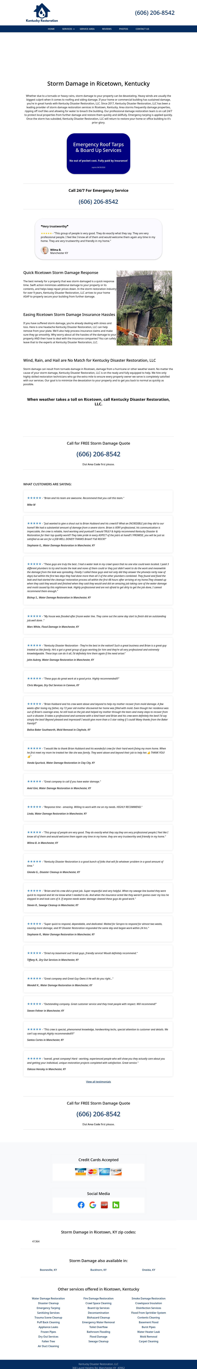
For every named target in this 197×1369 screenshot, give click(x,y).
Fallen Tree (48, 1306)
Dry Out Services (48, 1302)
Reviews (107, 28)
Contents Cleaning (149, 1283)
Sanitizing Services (48, 1278)
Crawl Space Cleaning (98, 1268)
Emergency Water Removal (98, 1287)
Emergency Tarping (48, 1273)
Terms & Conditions (108, 1356)
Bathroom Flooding (98, 1297)
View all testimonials (98, 1047)
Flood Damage (98, 1302)
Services (68, 29)
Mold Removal (148, 1302)
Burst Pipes (148, 1292)
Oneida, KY (148, 1235)
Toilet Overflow (98, 1292)
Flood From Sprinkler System (148, 1278)
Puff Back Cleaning (48, 1287)
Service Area (87, 28)
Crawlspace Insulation (148, 1268)
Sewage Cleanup (98, 1306)
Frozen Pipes (48, 1297)
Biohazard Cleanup (98, 1283)
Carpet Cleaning (148, 1306)
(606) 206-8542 (155, 12)
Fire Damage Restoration (98, 1264)
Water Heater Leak (148, 1297)
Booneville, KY (48, 1235)
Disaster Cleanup (48, 1268)
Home (51, 28)
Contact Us (142, 28)
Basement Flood (148, 1287)
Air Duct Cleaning (48, 1311)
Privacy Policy (85, 1356)
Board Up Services (98, 1273)
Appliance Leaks (48, 1292)
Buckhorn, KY (98, 1235)
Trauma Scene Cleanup (48, 1283)
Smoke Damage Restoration (148, 1264)
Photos (123, 28)
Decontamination (98, 1278)
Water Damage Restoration (48, 1264)
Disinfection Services (148, 1273)
